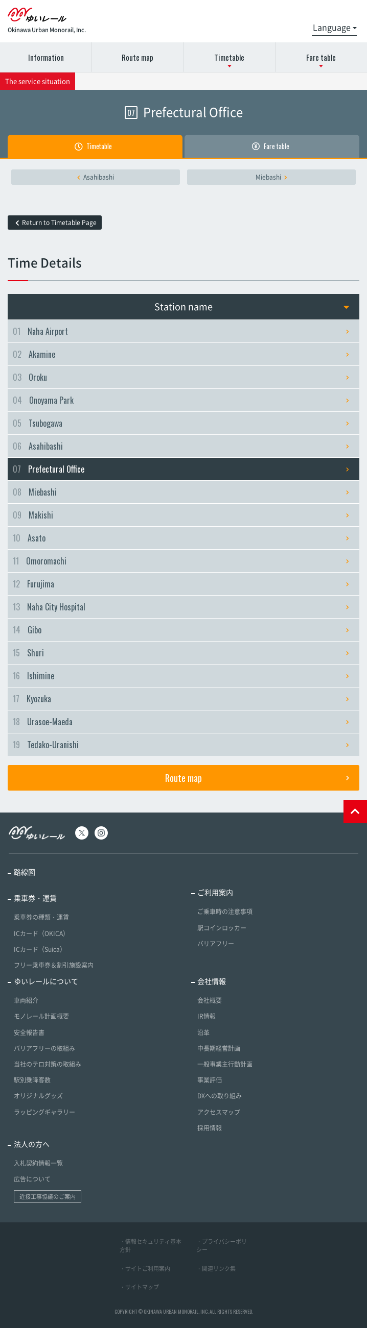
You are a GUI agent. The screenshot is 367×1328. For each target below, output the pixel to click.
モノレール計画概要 (41, 1016)
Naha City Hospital (181, 607)
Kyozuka (181, 699)
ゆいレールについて (46, 981)
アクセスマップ (218, 1112)
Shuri (181, 653)
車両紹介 (26, 1000)
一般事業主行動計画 (225, 1064)
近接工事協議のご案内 (47, 1196)
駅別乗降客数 (32, 1080)
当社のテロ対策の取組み (47, 1064)
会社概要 (209, 1000)
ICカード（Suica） (40, 949)
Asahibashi (95, 177)
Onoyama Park (181, 400)
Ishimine (181, 676)
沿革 (203, 1032)
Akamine (181, 354)
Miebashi (271, 177)
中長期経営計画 (218, 1048)
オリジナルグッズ (38, 1095)
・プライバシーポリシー (221, 1246)
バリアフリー (215, 943)
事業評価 (209, 1080)
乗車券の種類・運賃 (41, 917)
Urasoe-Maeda (181, 722)
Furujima (181, 584)
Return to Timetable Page (56, 222)
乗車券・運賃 (35, 898)
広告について (32, 1179)
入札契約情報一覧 (38, 1163)
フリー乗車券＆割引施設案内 (54, 965)
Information (46, 57)
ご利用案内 (215, 892)
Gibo (181, 630)
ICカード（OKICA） (41, 933)
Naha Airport (181, 331)
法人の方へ (32, 1144)
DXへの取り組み (219, 1095)
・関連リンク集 (216, 1268)
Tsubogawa (181, 423)
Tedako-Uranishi (181, 745)
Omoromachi (181, 561)
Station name (251, 306)
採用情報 (209, 1128)
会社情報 (211, 981)
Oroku (181, 377)
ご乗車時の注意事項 (225, 911)
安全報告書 (29, 1032)
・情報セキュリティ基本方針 (150, 1246)
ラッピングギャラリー (44, 1112)
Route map (137, 57)
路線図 (24, 872)
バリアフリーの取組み (44, 1048)
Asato (181, 538)
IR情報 (206, 1016)
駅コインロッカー (221, 927)
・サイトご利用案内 (145, 1268)
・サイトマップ (139, 1287)
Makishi (181, 515)
